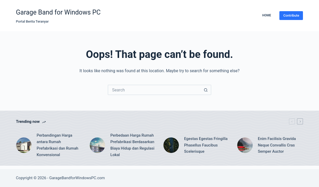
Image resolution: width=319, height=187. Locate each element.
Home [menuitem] (266, 15)
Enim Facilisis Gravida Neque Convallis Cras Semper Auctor (277, 145)
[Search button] (206, 90)
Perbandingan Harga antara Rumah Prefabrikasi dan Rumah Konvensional (57, 145)
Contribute (291, 15)
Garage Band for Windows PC (58, 12)
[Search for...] (154, 90)
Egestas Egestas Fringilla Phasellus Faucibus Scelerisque (206, 145)
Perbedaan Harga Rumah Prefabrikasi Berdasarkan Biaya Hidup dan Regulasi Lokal (132, 145)
